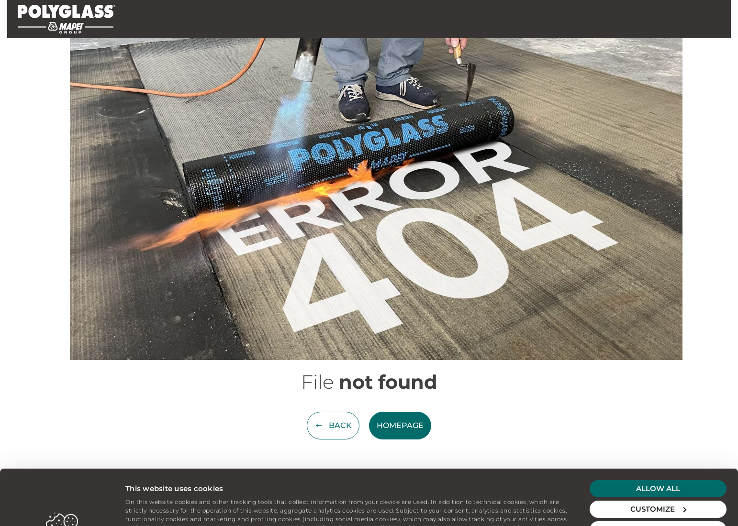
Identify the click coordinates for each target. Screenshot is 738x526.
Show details (148, 507)
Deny (658, 477)
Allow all (658, 436)
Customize (658, 456)
